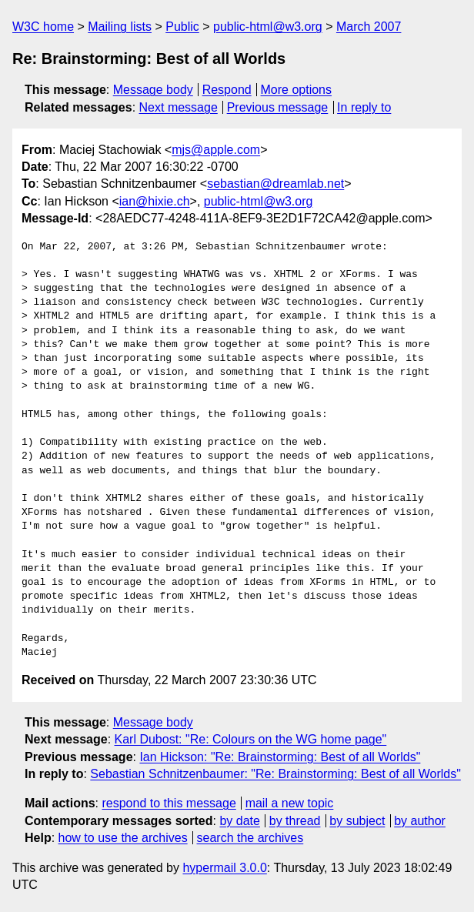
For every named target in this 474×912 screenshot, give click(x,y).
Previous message (278, 107)
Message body (153, 89)
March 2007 (369, 26)
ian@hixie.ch (154, 201)
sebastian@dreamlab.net (275, 183)
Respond (227, 89)
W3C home (43, 26)
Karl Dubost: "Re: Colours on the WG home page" (251, 739)
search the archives (250, 837)
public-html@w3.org (267, 26)
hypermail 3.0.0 (224, 867)
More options (296, 89)
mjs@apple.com (216, 149)
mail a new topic (289, 803)
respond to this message (168, 803)
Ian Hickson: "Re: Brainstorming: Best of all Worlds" (279, 756)
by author (420, 820)
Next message (178, 107)
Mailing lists (120, 26)
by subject (357, 820)
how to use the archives (123, 837)
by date (239, 820)
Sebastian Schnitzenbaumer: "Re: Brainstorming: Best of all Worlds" (275, 773)
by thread (295, 820)
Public (182, 26)
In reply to (364, 107)
